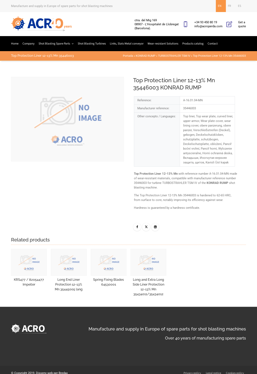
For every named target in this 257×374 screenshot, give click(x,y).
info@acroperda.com (208, 26)
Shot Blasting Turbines (92, 44)
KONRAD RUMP (145, 55)
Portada (128, 55)
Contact (213, 44)
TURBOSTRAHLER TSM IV (174, 55)
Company (28, 44)
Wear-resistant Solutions (163, 44)
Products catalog (193, 44)
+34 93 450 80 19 (205, 22)
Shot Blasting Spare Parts (54, 44)
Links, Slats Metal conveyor (127, 44)
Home (14, 44)
